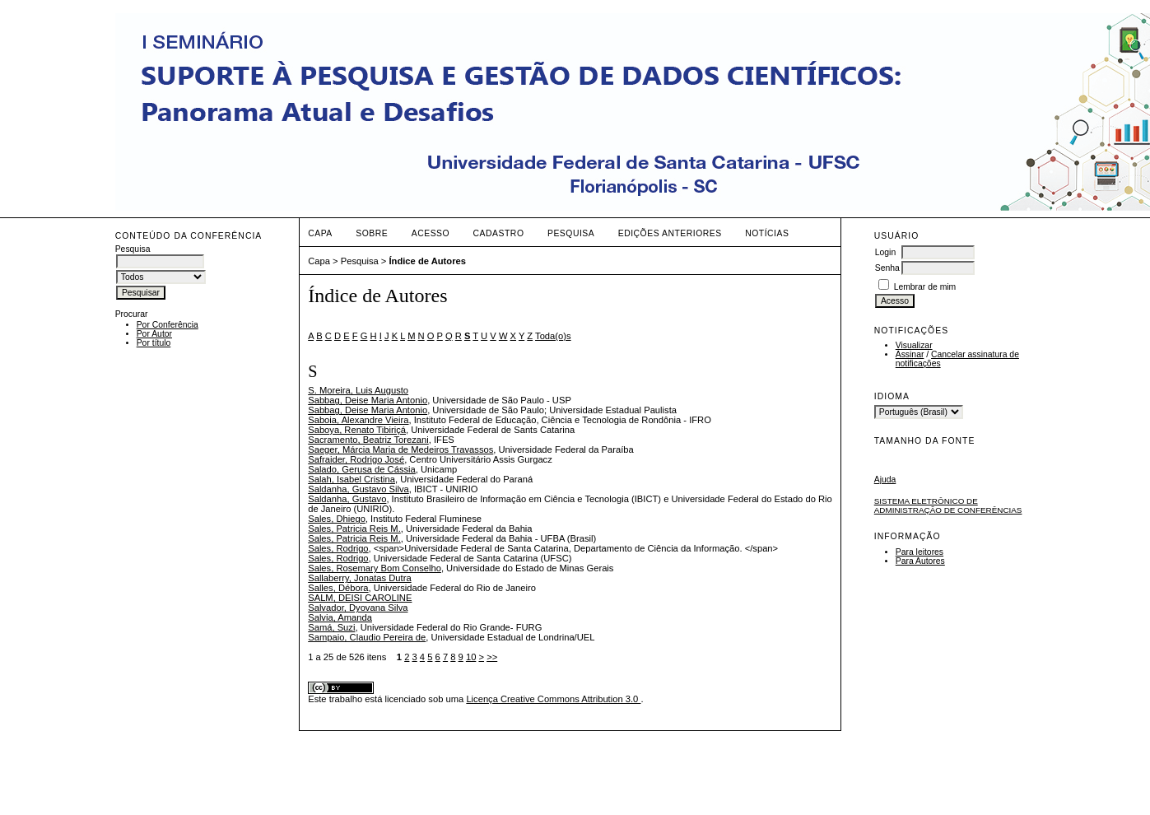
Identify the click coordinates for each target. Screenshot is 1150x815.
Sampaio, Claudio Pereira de (367, 637)
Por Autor (154, 333)
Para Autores (920, 561)
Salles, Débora (338, 588)
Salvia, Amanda (340, 617)
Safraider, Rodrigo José (356, 459)
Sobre (372, 233)
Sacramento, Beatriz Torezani (368, 440)
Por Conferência (167, 324)
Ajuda (885, 479)
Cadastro (498, 233)
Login (885, 252)
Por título (154, 342)
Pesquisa (570, 233)
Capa (320, 233)
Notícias (767, 233)
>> (492, 657)
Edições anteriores (670, 233)
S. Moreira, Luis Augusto (358, 390)
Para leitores (919, 552)
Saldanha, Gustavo (347, 499)
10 (471, 657)
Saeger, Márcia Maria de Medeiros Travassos (400, 449)
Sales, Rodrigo (338, 548)
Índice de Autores (427, 261)
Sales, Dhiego (336, 519)
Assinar (910, 354)
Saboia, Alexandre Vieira (358, 420)
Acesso (430, 233)
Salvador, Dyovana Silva (357, 607)
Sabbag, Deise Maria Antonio (367, 400)
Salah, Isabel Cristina (351, 479)
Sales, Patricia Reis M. (354, 528)
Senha (887, 267)
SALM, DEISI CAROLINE (360, 598)
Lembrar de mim (925, 286)
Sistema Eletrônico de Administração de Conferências (948, 505)
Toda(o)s (553, 336)
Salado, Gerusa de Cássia (362, 469)
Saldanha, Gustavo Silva (358, 489)
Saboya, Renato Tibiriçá (357, 430)
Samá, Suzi (331, 627)
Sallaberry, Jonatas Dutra (359, 578)
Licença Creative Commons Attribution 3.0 (553, 699)
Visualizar (914, 345)
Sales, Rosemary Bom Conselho (374, 568)
